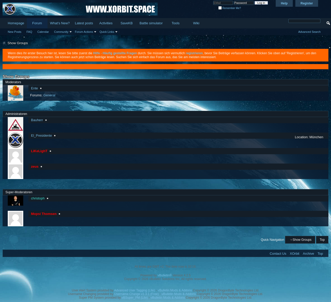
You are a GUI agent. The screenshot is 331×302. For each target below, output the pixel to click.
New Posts (14, 31)
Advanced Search (309, 31)
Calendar (43, 31)
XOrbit (294, 253)
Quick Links (106, 31)
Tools (175, 23)
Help (284, 3)
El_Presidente (41, 135)
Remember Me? (229, 8)
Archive (308, 253)
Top (322, 240)
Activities (105, 23)
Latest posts (84, 23)
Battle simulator (151, 23)
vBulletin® (165, 275)
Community (61, 31)
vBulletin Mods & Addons (175, 290)
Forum (37, 23)
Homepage (16, 23)
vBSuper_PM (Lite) (135, 297)
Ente (34, 88)
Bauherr (37, 120)
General (49, 95)
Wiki (196, 23)
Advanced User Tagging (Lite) (134, 290)
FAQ (29, 31)
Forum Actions (84, 31)
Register (307, 3)
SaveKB (126, 23)
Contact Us (278, 253)
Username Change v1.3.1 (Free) (136, 294)
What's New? (60, 23)
